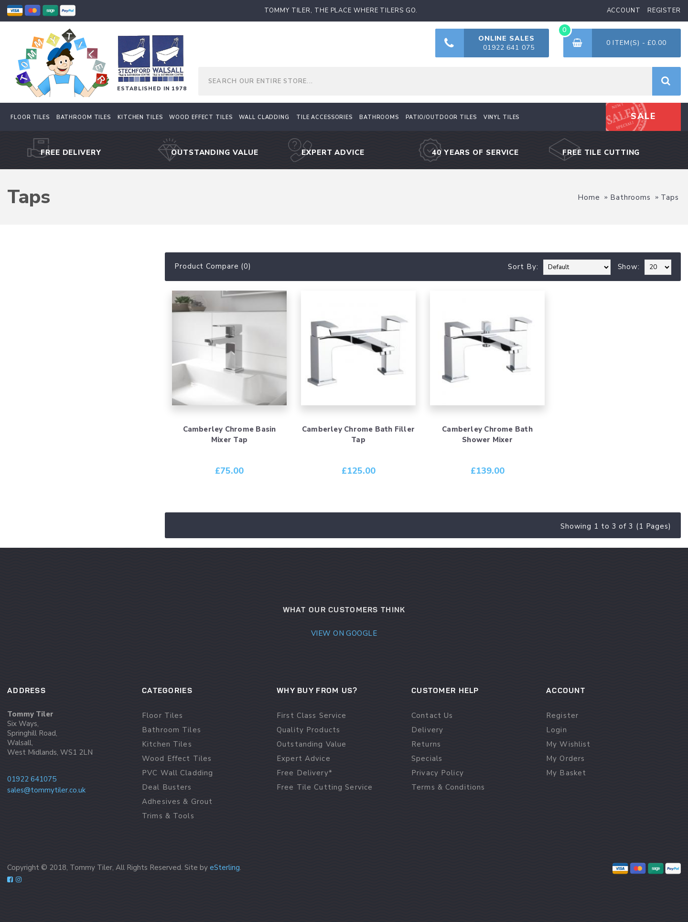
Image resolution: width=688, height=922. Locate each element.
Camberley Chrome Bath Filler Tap (358, 434)
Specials (426, 758)
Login (556, 730)
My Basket (566, 773)
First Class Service (311, 715)
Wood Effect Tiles (177, 758)
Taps (670, 197)
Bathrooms (630, 197)
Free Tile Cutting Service (325, 787)
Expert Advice (304, 758)
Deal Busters (167, 787)
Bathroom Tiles (171, 730)
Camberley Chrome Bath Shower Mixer (487, 434)
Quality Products (308, 730)
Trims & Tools (168, 816)
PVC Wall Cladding (177, 773)
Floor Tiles (162, 715)
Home (589, 197)
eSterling (225, 867)
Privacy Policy (437, 773)
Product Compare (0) (212, 266)
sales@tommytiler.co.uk (46, 790)
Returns (426, 744)
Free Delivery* (305, 773)
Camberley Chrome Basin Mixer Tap (229, 434)
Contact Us (432, 715)
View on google (344, 633)
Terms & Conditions (448, 787)
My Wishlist (568, 744)
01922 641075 (31, 779)
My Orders (565, 758)
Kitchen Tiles (167, 744)
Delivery (427, 730)
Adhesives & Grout (177, 801)
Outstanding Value (311, 744)
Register (562, 715)
